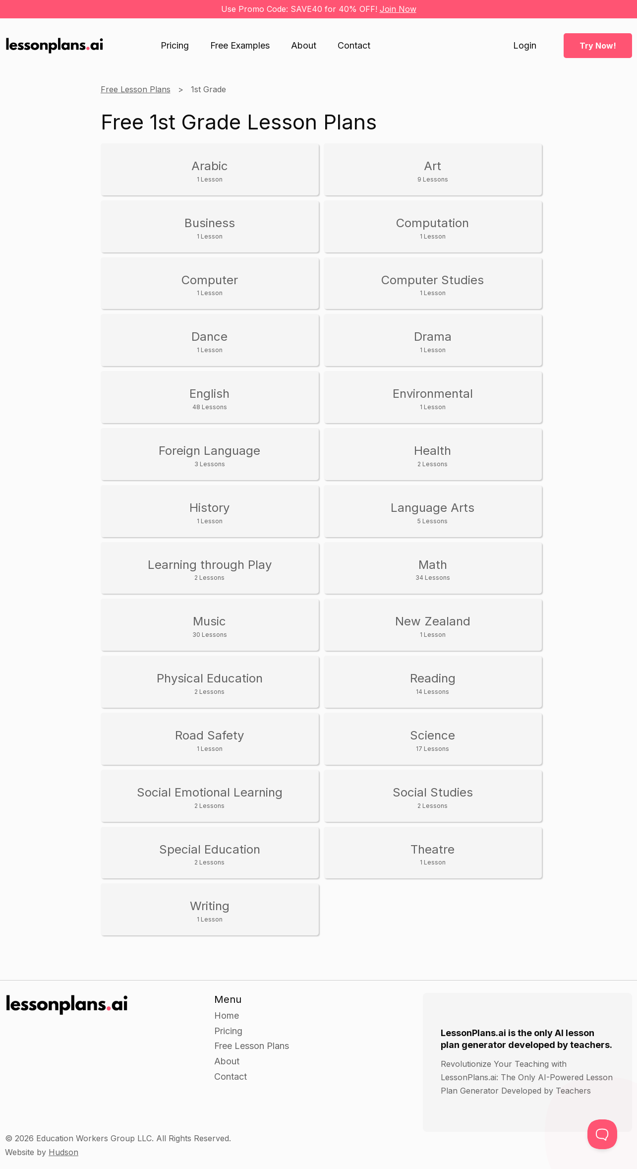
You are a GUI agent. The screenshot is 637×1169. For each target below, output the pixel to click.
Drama (433, 341)
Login (524, 45)
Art (433, 171)
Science (433, 740)
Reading (433, 683)
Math (433, 569)
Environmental (433, 398)
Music (210, 626)
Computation (433, 228)
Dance (210, 341)
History (210, 512)
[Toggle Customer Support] (602, 1134)
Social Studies (433, 797)
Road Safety (210, 740)
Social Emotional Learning (210, 797)
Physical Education (210, 683)
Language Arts (433, 512)
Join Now (398, 9)
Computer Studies (433, 285)
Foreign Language (210, 455)
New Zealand (433, 626)
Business (210, 228)
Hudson (63, 1152)
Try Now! (597, 46)
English (210, 398)
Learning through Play (210, 569)
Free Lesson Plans (136, 89)
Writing (210, 911)
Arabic (210, 171)
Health (433, 455)
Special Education (210, 854)
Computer (210, 285)
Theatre (433, 854)
